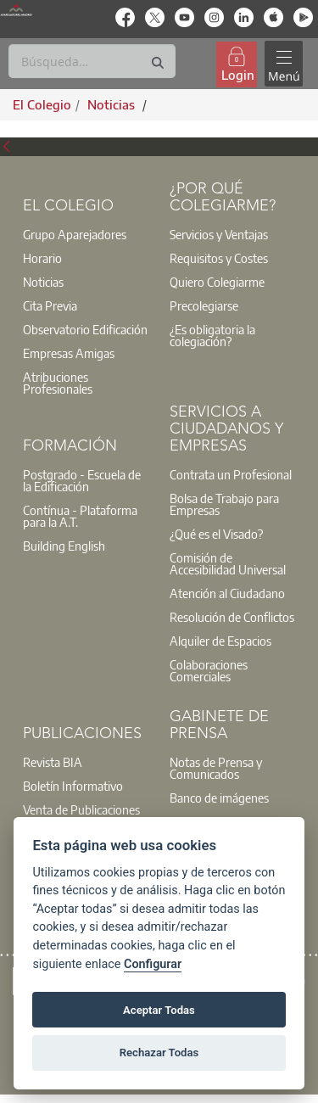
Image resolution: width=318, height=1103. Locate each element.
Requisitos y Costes (219, 258)
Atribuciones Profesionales (57, 382)
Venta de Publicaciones (81, 809)
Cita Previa (50, 305)
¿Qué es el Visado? (216, 533)
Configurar (152, 964)
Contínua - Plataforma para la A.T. (80, 515)
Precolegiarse (204, 305)
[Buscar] (92, 61)
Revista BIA (52, 762)
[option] (86, 234)
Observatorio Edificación (85, 329)
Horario (42, 258)
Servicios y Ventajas (219, 234)
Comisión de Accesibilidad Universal (228, 563)
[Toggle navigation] (283, 64)
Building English (64, 545)
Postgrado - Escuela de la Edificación (82, 480)
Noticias (43, 281)
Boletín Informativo (73, 785)
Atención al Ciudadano (227, 593)
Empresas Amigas (68, 353)
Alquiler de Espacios (220, 640)
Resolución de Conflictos (232, 616)
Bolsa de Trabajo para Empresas (224, 504)
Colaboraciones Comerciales (209, 670)
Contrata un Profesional (231, 474)
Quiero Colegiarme (217, 281)
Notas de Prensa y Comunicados (216, 767)
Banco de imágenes (219, 797)
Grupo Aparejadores (74, 234)
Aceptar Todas (159, 1010)
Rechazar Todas (159, 1052)
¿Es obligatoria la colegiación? (212, 335)
